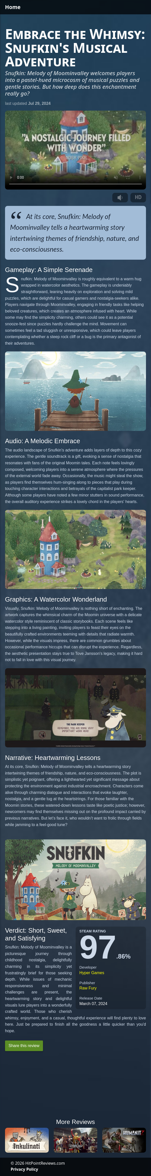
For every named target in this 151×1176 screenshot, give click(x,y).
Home (13, 7)
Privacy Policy (24, 1169)
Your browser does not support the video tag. (75, 150)
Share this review (24, 1046)
